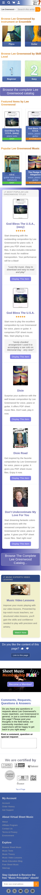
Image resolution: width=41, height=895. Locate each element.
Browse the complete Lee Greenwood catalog (20, 91)
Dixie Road (20, 453)
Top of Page (20, 789)
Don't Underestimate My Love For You (20, 513)
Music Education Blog (12, 861)
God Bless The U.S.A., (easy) (20, 225)
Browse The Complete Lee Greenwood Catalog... (20, 559)
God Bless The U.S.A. (20, 312)
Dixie (20, 390)
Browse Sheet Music (11, 847)
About (5, 822)
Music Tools (7, 851)
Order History (8, 806)
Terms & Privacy (9, 832)
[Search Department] (9, 9)
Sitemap (6, 868)
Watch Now (20, 632)
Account (6, 803)
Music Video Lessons (20, 600)
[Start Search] (37, 9)
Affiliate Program (10, 825)
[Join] (36, 884)
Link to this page (20, 655)
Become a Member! (20, 684)
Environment (8, 835)
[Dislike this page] (27, 648)
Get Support (7, 810)
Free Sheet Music (10, 864)
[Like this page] (22, 648)
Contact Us (7, 828)
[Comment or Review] (19, 743)
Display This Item (20, 279)
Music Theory (8, 854)
